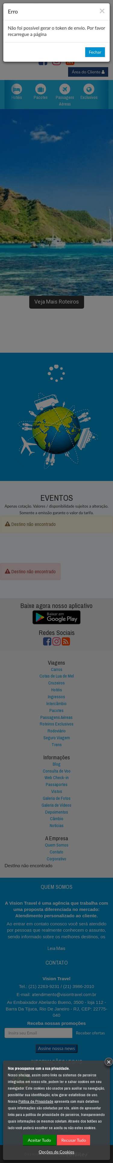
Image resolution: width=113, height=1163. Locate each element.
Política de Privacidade (35, 1101)
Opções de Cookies (56, 1151)
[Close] (102, 10)
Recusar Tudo (73, 1140)
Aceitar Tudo (39, 1140)
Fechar (95, 52)
